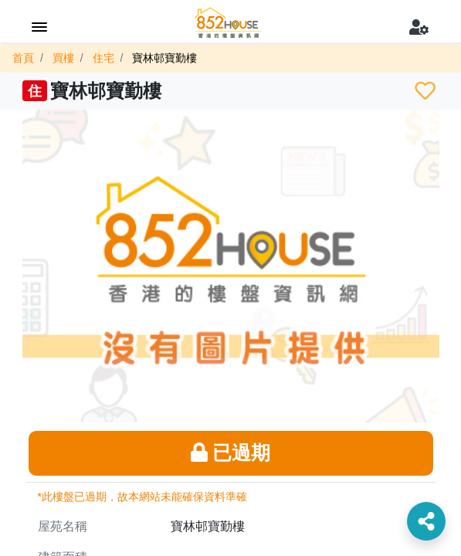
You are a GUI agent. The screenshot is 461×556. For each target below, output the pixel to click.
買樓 (63, 58)
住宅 (103, 58)
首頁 (23, 58)
